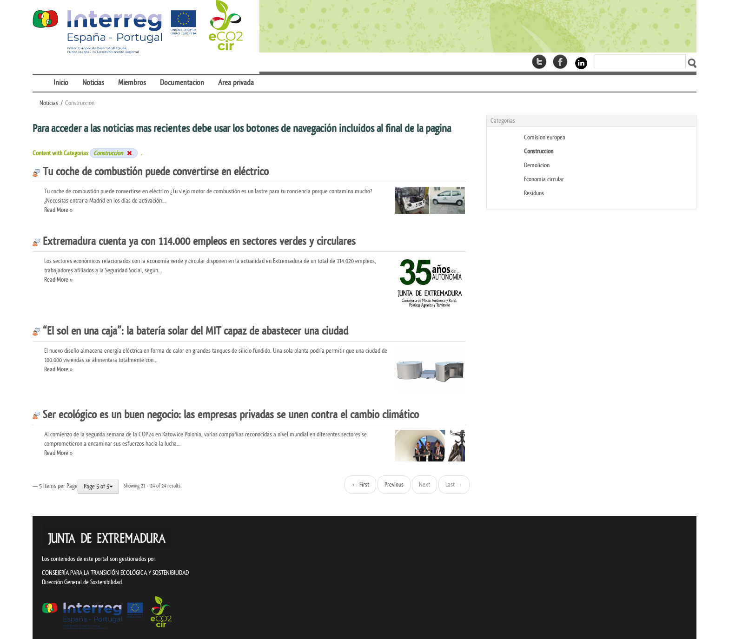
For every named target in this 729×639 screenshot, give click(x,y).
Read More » (58, 210)
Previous (394, 484)
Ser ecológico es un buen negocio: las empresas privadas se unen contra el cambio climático (226, 415)
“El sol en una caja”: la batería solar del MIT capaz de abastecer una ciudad (190, 331)
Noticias (49, 103)
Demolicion (537, 165)
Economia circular (544, 179)
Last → (454, 484)
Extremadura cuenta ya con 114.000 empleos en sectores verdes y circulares (194, 242)
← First (360, 484)
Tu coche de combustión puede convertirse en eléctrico (151, 172)
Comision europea (544, 137)
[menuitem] (39, 77)
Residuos (534, 193)
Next (424, 484)
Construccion (538, 151)
